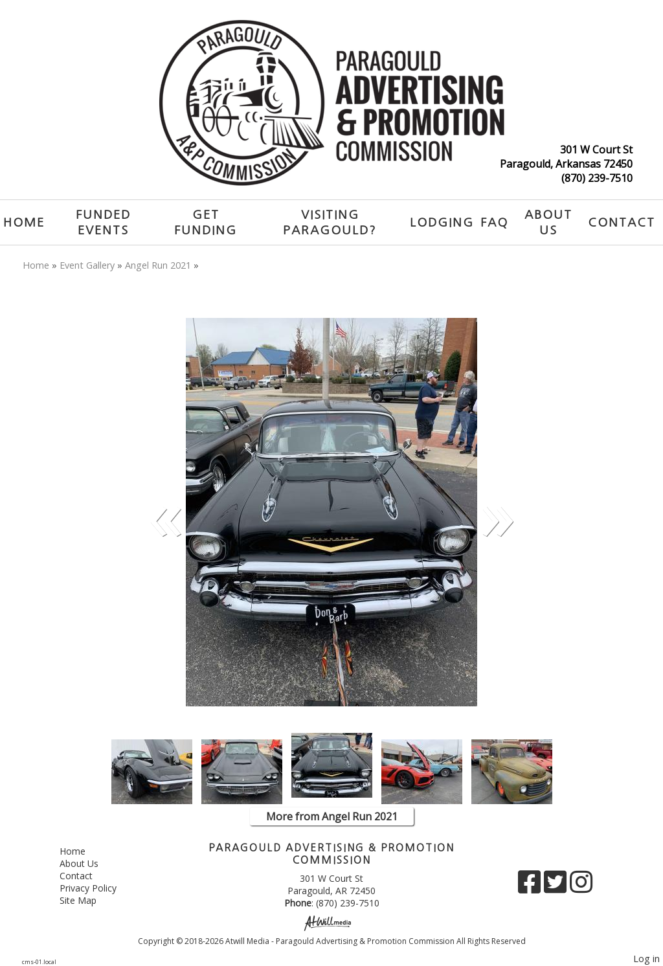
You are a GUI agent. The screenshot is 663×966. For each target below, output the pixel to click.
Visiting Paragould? (330, 222)
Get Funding (205, 222)
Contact (621, 222)
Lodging (442, 222)
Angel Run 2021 (158, 265)
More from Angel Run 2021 (332, 816)
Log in (646, 958)
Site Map (87, 900)
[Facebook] (531, 886)
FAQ (494, 222)
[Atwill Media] (331, 922)
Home (24, 222)
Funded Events (103, 222)
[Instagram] (581, 886)
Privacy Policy (98, 888)
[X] (557, 886)
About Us (548, 222)
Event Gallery (87, 265)
